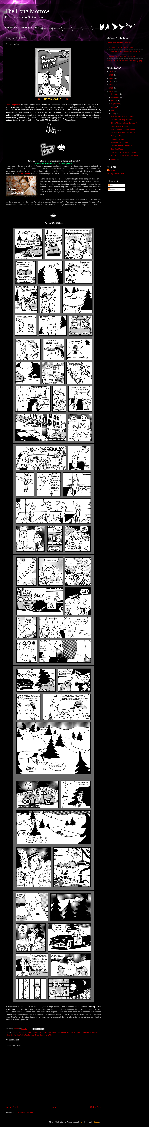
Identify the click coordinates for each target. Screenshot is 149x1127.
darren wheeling (67, 1032)
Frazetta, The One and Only (121, 146)
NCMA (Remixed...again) (120, 142)
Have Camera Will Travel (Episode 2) (125, 152)
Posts (111, 185)
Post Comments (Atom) (24, 1112)
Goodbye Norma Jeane (119, 126)
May (113, 110)
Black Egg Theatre (22, 174)
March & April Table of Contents (122, 116)
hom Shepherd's (13, 105)
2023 (111, 81)
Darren (112, 170)
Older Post (95, 1107)
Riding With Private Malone (87, 1032)
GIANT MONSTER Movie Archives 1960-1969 (124, 52)
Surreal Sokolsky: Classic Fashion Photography (124, 61)
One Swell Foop (117, 149)
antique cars (37, 1032)
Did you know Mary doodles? (121, 120)
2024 (111, 78)
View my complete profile (116, 174)
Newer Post (12, 1107)
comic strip (56, 1032)
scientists (9, 1035)
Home (54, 1107)
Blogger (96, 1122)
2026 (111, 72)
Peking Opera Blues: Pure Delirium (120, 47)
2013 (111, 88)
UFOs (50, 1035)
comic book (47, 1032)
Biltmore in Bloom (117, 139)
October (114, 100)
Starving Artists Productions (24, 1035)
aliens (30, 1032)
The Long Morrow (27, 11)
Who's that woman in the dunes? (123, 133)
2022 (111, 85)
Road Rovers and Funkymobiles (119, 43)
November (115, 97)
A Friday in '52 (21, 1032)
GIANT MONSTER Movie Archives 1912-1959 (124, 56)
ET (75, 1032)
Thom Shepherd (41, 1035)
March (113, 160)
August (114, 107)
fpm (82, 1122)
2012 (111, 91)
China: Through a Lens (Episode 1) (124, 123)
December (115, 94)
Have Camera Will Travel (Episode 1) (125, 155)
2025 (111, 75)
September (115, 104)
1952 (13, 1032)
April (113, 113)
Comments (113, 189)
